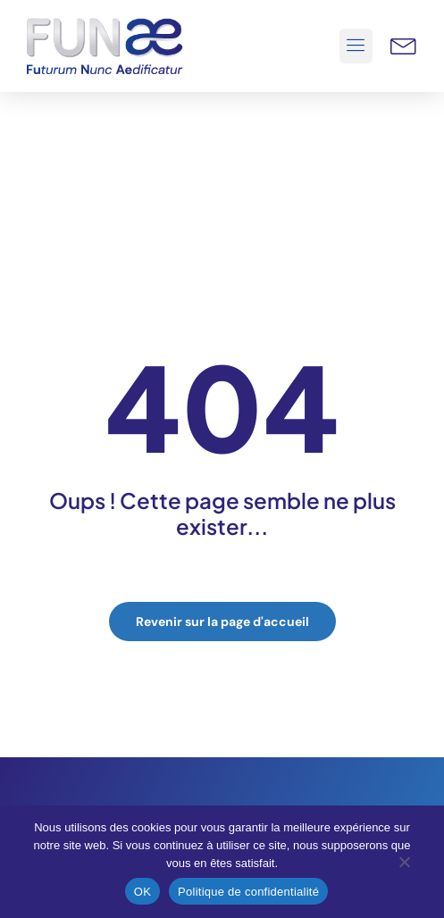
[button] (356, 46)
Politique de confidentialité (248, 891)
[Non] (404, 866)
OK (142, 891)
